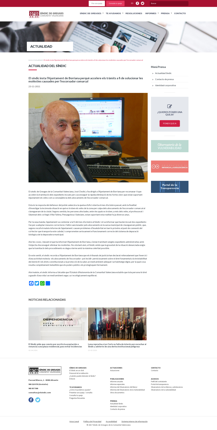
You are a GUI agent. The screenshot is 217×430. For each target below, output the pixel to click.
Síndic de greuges (90, 13)
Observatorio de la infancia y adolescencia (167, 387)
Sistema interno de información (135, 421)
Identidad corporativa (165, 85)
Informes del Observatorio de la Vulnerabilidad (127, 390)
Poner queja (169, 123)
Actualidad (38, 60)
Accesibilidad (111, 421)
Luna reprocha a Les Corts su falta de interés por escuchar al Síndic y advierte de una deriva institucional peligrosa (117, 345)
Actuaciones (114, 370)
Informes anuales (116, 381)
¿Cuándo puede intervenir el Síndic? (82, 376)
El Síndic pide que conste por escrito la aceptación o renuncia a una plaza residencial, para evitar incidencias (55, 345)
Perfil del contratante (159, 381)
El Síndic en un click (76, 370)
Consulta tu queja (115, 3)
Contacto (180, 13)
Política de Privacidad (92, 421)
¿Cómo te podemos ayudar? (80, 390)
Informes (150, 13)
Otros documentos (117, 392)
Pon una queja (96, 3)
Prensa (165, 13)
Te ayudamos (113, 13)
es (132, 3)
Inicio (31, 60)
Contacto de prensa (164, 79)
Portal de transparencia (160, 384)
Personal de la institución (78, 373)
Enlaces (72, 379)
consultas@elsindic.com (40, 392)
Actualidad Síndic (163, 73)
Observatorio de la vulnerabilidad (163, 390)
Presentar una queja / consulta (80, 392)
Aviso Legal (74, 421)
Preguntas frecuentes (77, 398)
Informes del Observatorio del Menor (123, 387)
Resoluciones (134, 13)
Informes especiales (117, 384)
